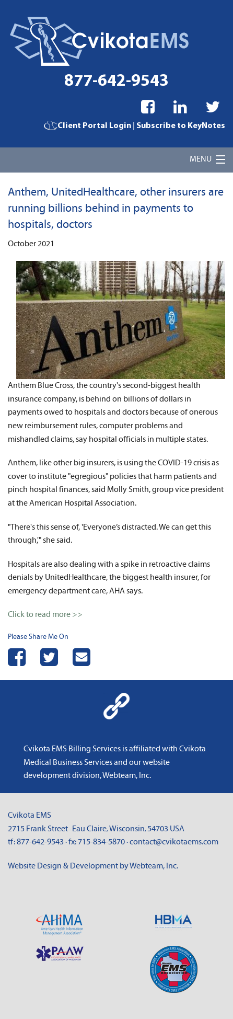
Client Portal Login (87, 126)
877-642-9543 (116, 81)
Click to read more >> (45, 614)
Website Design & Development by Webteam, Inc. (93, 866)
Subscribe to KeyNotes (180, 126)
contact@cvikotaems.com (174, 841)
